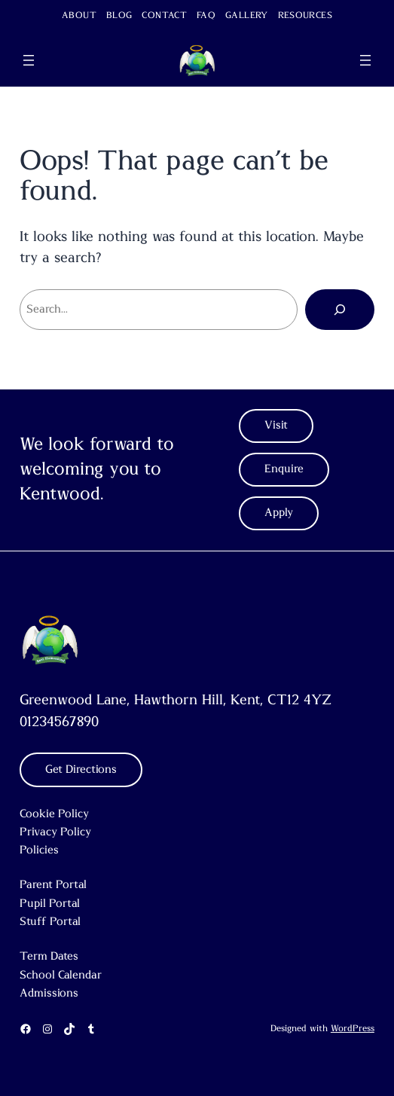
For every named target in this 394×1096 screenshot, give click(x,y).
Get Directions (81, 769)
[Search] (339, 309)
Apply (278, 512)
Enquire (284, 469)
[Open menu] (29, 60)
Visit (276, 425)
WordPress (352, 1028)
